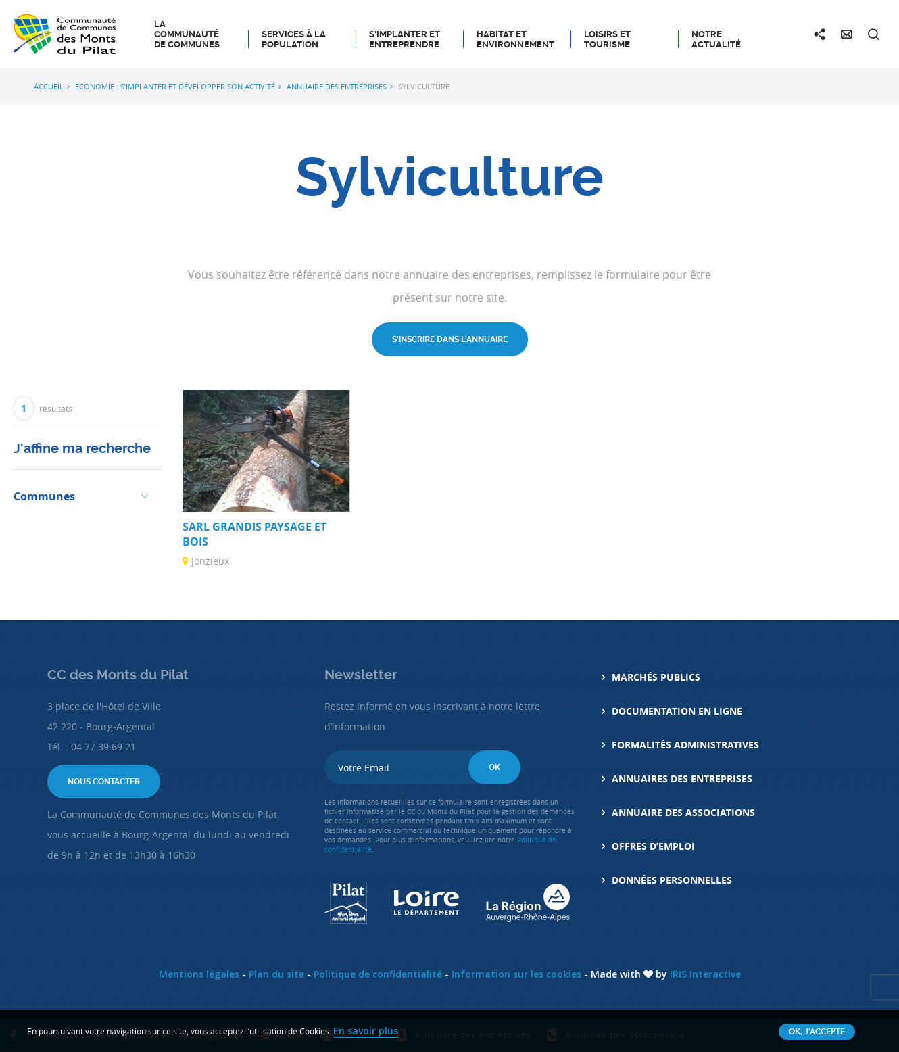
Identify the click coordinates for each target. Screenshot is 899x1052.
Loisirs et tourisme (607, 39)
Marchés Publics (656, 677)
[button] (84, 495)
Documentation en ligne (677, 710)
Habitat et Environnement (515, 39)
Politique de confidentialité (378, 973)
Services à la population (294, 39)
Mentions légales (199, 973)
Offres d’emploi (653, 846)
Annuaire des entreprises (337, 86)
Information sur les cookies (516, 973)
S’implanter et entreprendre (404, 39)
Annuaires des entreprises (682, 778)
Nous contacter (104, 781)
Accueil (49, 86)
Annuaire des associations (683, 812)
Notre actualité (716, 39)
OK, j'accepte (817, 1031)
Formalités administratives (685, 744)
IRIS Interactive (705, 973)
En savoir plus (365, 1030)
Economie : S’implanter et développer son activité (175, 86)
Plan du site (276, 973)
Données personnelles (672, 880)
